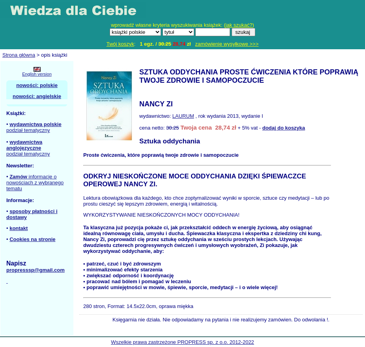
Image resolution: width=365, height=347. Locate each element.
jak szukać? (239, 25)
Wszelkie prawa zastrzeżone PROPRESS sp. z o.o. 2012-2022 (182, 342)
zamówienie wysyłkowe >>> (227, 44)
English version (37, 74)
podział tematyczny (28, 130)
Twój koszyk (120, 44)
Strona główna (18, 55)
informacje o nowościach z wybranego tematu (35, 182)
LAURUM (183, 116)
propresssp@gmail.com (35, 270)
